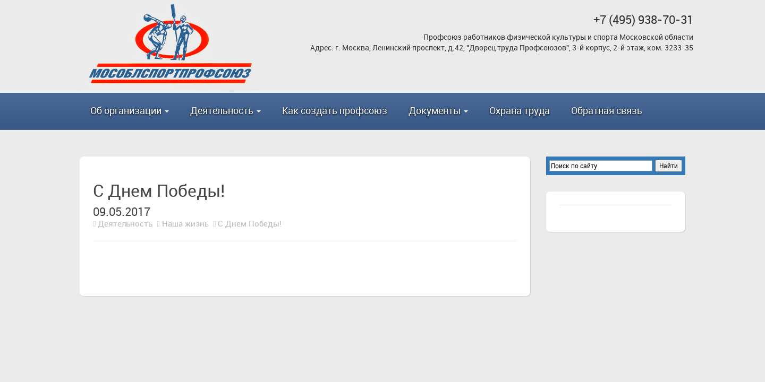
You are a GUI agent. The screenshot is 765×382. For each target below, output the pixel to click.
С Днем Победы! (250, 223)
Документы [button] (438, 110)
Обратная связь (606, 110)
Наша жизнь (185, 223)
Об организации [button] (129, 110)
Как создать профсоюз (334, 110)
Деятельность (125, 223)
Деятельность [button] (225, 110)
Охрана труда (519, 110)
